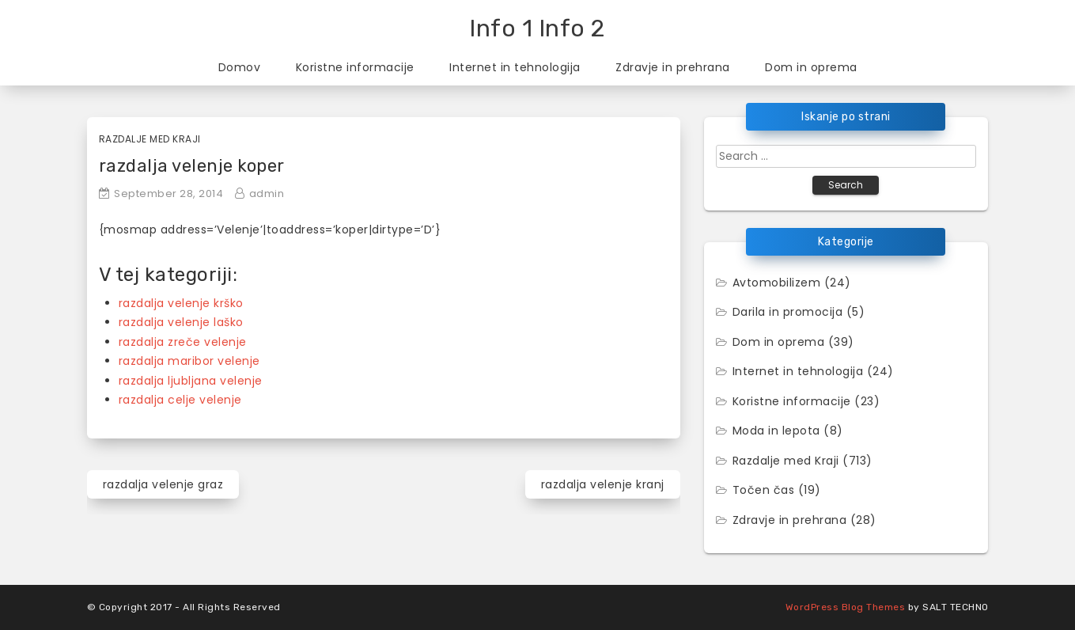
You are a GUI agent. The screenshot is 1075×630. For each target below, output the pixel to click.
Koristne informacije (355, 67)
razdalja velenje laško (181, 322)
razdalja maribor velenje (189, 361)
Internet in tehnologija (515, 67)
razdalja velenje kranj (602, 484)
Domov (239, 67)
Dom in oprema (811, 67)
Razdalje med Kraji (150, 139)
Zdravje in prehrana (672, 67)
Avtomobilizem (776, 282)
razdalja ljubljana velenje (191, 381)
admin (267, 193)
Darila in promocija (787, 312)
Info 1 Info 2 (537, 28)
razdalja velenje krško (181, 303)
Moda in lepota (776, 430)
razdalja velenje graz (163, 484)
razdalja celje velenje (180, 400)
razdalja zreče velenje (183, 342)
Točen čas (763, 490)
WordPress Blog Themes (845, 607)
